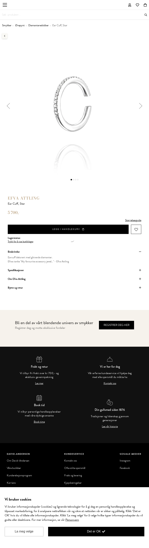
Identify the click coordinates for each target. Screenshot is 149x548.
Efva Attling (24, 198)
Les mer (39, 383)
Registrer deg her (116, 325)
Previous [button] (8, 106)
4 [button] (77, 179)
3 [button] (75, 179)
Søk (146, 15)
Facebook (125, 468)
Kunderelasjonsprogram (19, 475)
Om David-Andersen (18, 461)
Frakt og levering (73, 475)
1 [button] (71, 179)
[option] (74, 106)
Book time (39, 422)
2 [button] (73, 179)
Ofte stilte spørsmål (74, 468)
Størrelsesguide (133, 220)
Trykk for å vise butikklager (20, 241)
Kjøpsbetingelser (73, 483)
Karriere (11, 483)
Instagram (125, 461)
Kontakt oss (110, 383)
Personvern (72, 519)
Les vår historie (110, 426)
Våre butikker (14, 468)
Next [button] (140, 106)
